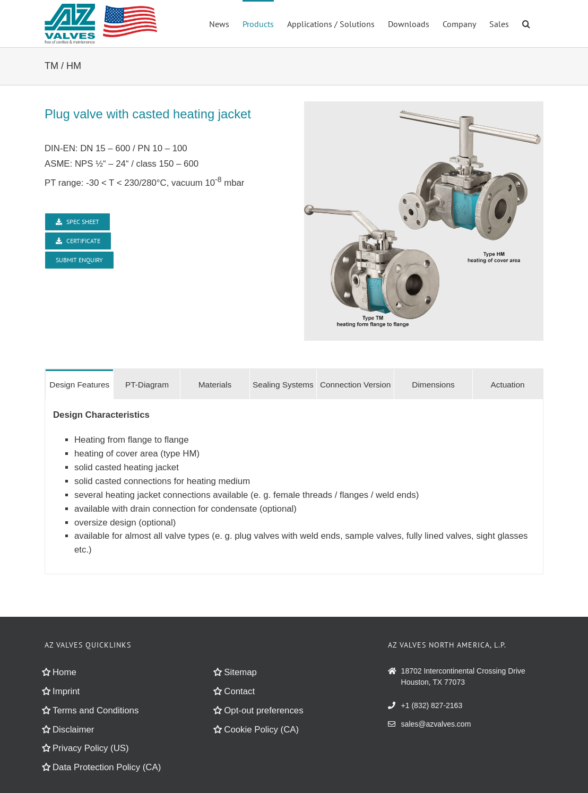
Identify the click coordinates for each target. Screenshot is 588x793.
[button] (526, 23)
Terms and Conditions (96, 710)
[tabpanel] (294, 486)
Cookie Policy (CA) (261, 730)
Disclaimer (73, 730)
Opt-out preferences (263, 710)
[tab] (79, 384)
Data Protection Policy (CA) (107, 767)
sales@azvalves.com (436, 724)
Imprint (66, 691)
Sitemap (240, 672)
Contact (239, 691)
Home (64, 672)
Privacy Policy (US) (91, 748)
